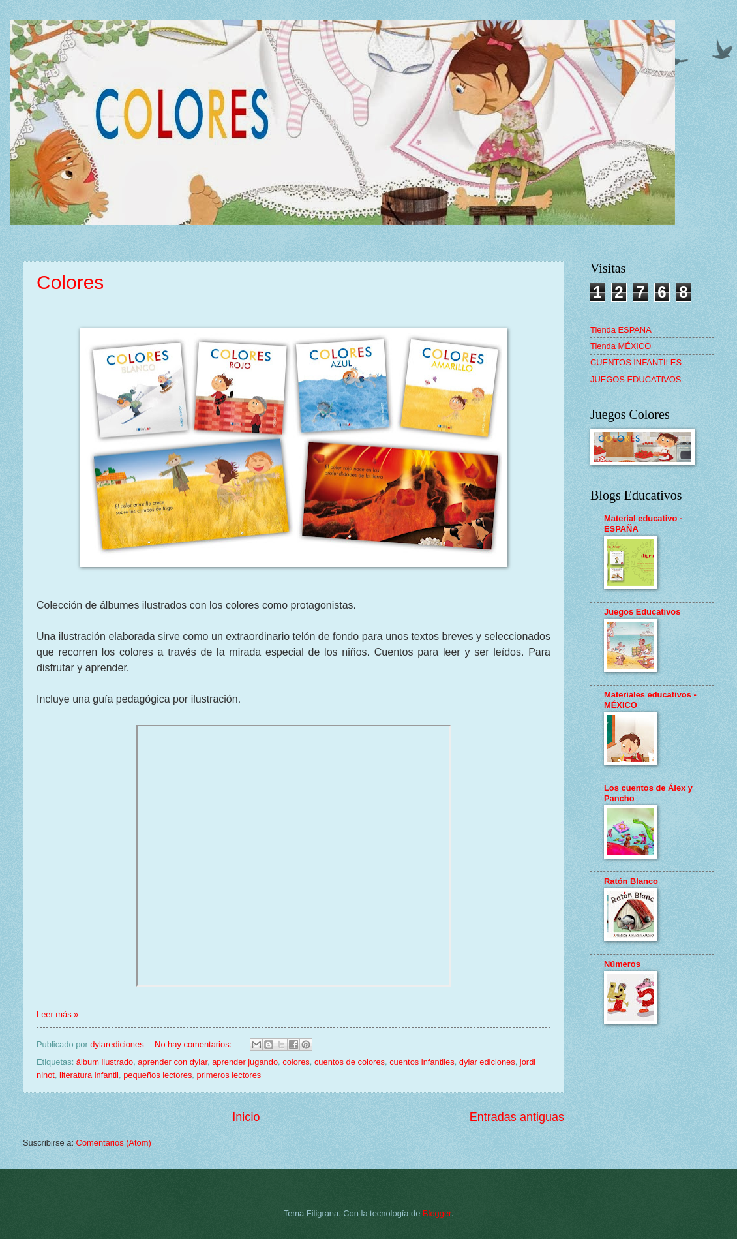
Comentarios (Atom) (113, 1143)
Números (622, 964)
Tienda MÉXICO (620, 346)
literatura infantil (89, 1075)
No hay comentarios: (194, 1044)
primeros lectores (229, 1075)
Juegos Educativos (642, 612)
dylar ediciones (487, 1062)
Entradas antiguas (517, 1117)
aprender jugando (245, 1062)
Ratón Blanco (631, 881)
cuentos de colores (349, 1062)
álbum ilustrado (104, 1062)
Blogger (437, 1213)
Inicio (246, 1117)
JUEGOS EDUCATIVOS (635, 379)
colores (296, 1062)
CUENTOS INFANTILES (636, 362)
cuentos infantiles (422, 1062)
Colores (70, 282)
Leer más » (57, 1014)
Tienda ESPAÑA (621, 330)
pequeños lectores (157, 1075)
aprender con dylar (172, 1062)
